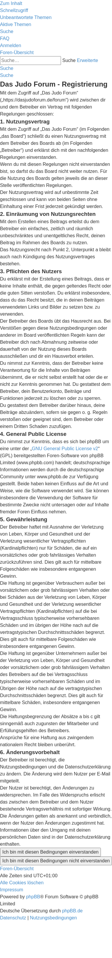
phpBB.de (72, 910)
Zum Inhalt (11, 3)
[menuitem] (26, 17)
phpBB (33, 896)
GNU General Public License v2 (65, 448)
